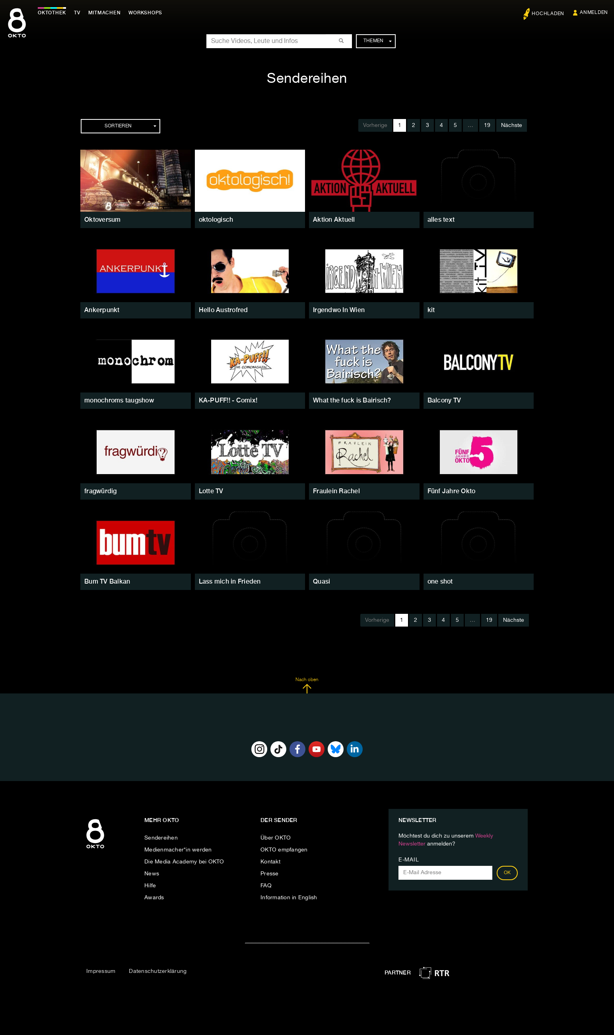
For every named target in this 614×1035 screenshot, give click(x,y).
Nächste (511, 125)
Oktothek (52, 13)
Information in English (288, 897)
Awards (154, 897)
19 (487, 125)
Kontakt (270, 862)
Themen (377, 41)
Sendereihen (161, 838)
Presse (269, 874)
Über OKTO (275, 838)
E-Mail (408, 860)
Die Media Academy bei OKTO (184, 862)
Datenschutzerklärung (158, 971)
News (151, 874)
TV (77, 13)
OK (507, 873)
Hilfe (150, 886)
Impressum (100, 971)
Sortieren (130, 126)
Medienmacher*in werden (178, 850)
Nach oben (306, 685)
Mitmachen (104, 13)
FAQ (266, 886)
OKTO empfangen (284, 850)
